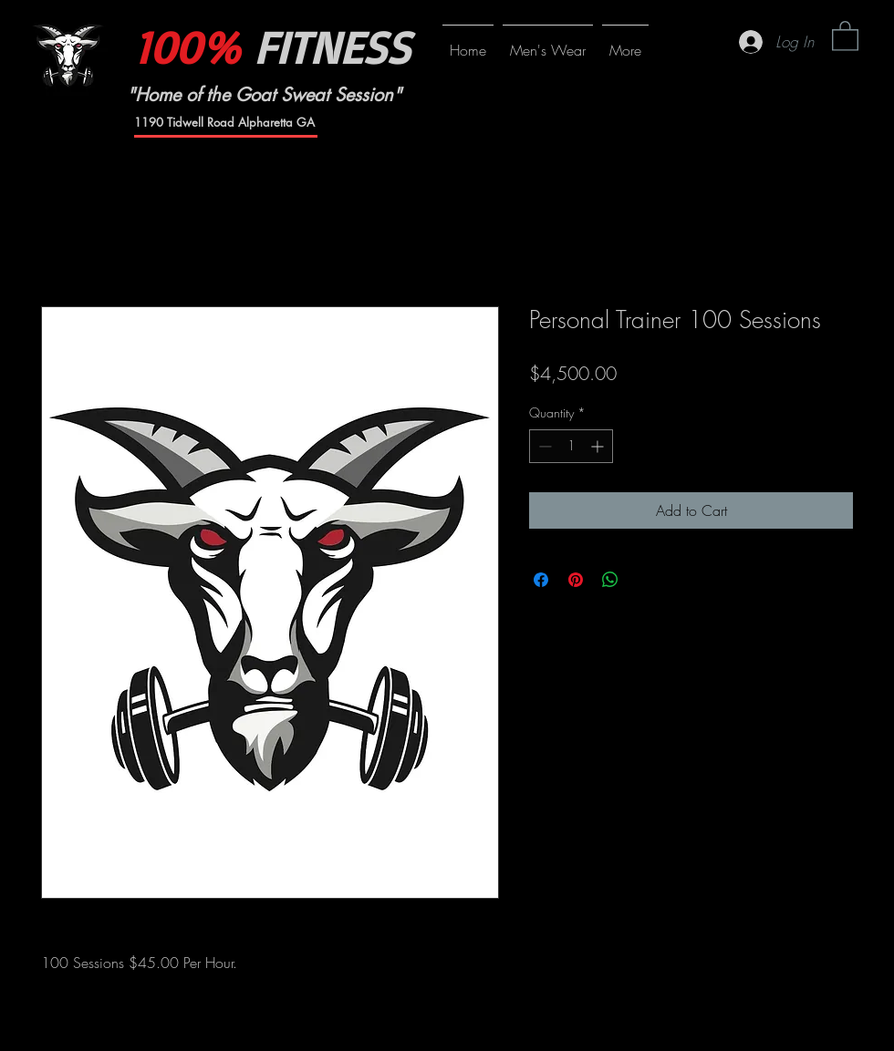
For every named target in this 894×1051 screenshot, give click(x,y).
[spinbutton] (571, 446)
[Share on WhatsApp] (610, 580)
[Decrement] (543, 446)
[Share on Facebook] (541, 580)
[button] (845, 35)
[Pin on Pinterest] (576, 580)
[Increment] (598, 446)
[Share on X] (645, 580)
